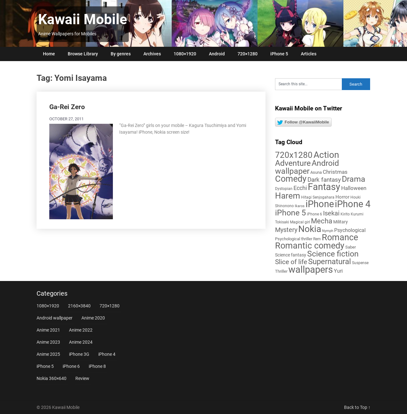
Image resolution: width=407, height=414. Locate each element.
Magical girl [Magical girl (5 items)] (300, 222)
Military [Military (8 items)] (340, 221)
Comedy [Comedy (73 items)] (291, 179)
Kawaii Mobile (82, 19)
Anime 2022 (81, 330)
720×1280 (248, 53)
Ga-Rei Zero (67, 107)
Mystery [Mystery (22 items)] (286, 230)
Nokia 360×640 (51, 378)
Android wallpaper (54, 317)
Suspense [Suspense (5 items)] (360, 263)
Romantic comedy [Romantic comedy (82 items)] (309, 246)
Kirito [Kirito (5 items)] (345, 214)
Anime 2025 (48, 354)
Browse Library (83, 53)
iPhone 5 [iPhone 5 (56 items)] (290, 212)
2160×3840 (79, 305)
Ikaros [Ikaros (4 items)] (300, 206)
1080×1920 (185, 53)
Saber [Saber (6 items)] (350, 247)
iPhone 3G (79, 354)
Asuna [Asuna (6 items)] (316, 172)
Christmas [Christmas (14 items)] (335, 172)
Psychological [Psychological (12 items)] (350, 230)
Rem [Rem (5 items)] (317, 239)
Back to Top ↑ (357, 407)
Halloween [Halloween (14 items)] (353, 188)
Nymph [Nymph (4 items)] (327, 231)
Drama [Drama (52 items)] (353, 179)
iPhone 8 (97, 366)
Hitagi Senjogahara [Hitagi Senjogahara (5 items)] (318, 197)
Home (49, 53)
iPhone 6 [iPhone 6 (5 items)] (314, 214)
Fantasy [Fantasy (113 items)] (324, 186)
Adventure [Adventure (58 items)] (293, 163)
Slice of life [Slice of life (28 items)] (291, 262)
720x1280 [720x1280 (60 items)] (294, 155)
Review (82, 378)
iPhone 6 (71, 366)
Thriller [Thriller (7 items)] (281, 271)
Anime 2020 (93, 317)
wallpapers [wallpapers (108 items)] (310, 269)
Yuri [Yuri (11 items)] (338, 271)
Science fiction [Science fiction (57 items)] (333, 253)
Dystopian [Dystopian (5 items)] (284, 188)
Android (217, 53)
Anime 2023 (48, 342)
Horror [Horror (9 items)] (342, 197)
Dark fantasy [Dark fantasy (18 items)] (324, 179)
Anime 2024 (81, 342)
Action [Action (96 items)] (326, 155)
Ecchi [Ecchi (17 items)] (300, 188)
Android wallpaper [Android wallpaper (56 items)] (307, 167)
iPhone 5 (279, 53)
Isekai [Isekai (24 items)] (331, 213)
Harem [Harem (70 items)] (287, 195)
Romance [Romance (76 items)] (340, 237)
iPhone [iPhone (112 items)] (320, 204)
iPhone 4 (106, 354)
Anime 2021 (48, 330)
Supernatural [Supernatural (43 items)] (329, 261)
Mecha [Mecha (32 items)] (321, 221)
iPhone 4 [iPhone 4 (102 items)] (352, 204)
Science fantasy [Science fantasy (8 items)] (290, 254)
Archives (152, 53)
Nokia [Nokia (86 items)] (309, 229)
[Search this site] (308, 84)
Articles (308, 53)
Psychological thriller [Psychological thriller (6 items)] (293, 238)
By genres (121, 53)
